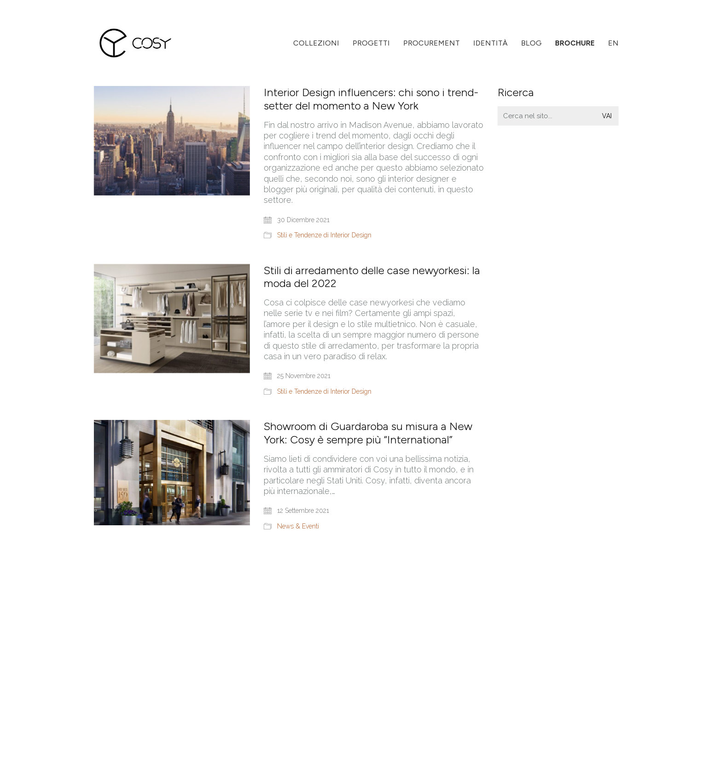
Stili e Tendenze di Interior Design (324, 235)
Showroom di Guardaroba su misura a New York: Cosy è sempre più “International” (368, 433)
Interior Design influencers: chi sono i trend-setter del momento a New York (371, 99)
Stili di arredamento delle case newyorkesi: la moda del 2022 (372, 277)
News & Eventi (298, 526)
